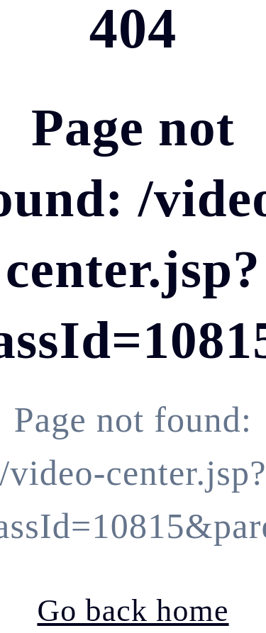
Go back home (132, 610)
